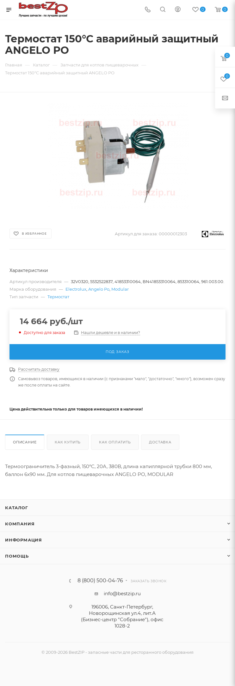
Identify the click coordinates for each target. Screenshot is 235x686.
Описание (24, 442)
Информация (23, 539)
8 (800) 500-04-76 (100, 580)
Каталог (16, 507)
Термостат (58, 296)
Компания (19, 523)
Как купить (68, 442)
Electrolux (75, 289)
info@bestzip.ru (122, 593)
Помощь (17, 556)
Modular (120, 289)
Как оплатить (115, 442)
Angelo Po (98, 289)
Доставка (160, 442)
